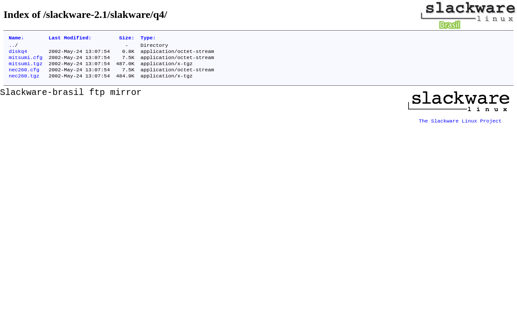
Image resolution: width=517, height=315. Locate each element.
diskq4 (18, 53)
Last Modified (70, 38)
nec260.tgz (24, 81)
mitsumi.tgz (25, 67)
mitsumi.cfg (25, 60)
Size (126, 38)
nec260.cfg (24, 74)
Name (16, 38)
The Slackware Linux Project (460, 124)
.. (12, 46)
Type (148, 38)
